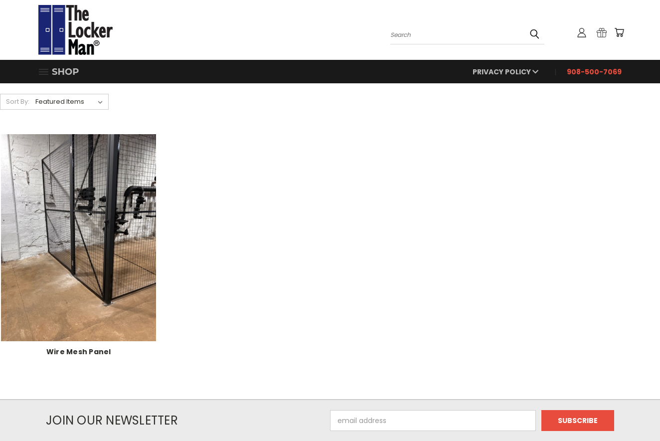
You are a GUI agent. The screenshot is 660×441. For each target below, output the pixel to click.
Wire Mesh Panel (78, 352)
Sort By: (17, 101)
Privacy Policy (505, 72)
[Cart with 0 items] (619, 32)
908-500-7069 (594, 72)
